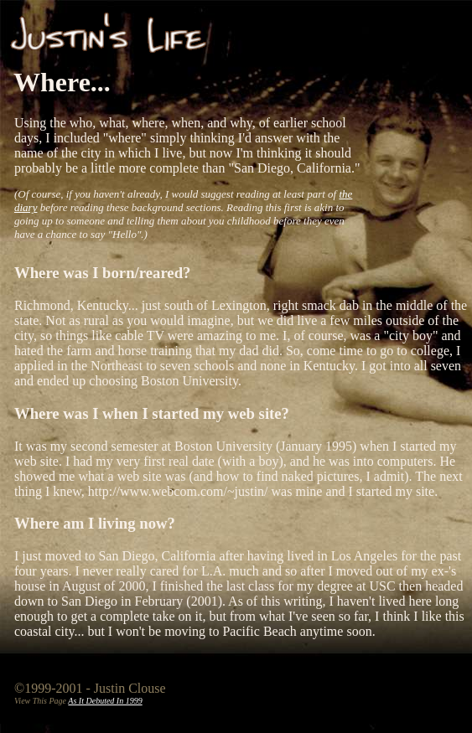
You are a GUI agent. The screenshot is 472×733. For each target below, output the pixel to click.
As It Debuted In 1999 (105, 700)
